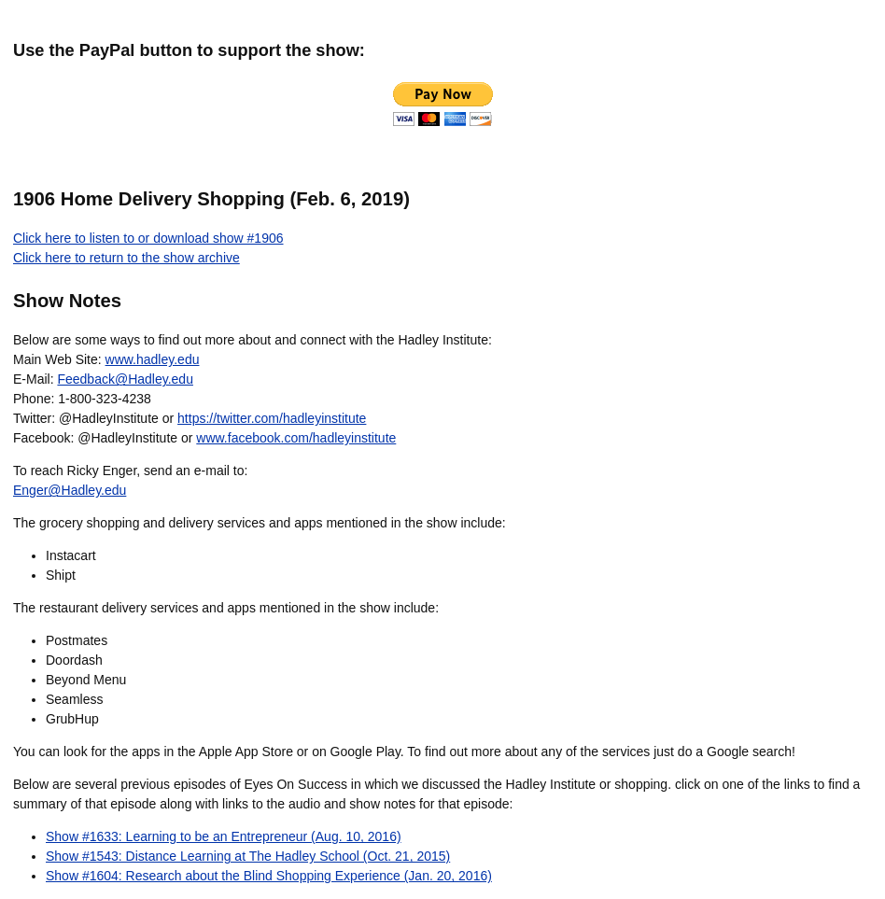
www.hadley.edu (152, 359)
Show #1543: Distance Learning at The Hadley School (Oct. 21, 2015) (248, 856)
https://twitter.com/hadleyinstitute (271, 418)
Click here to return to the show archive (126, 257)
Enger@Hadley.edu (69, 490)
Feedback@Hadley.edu (124, 379)
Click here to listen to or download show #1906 (148, 238)
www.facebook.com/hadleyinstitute (296, 437)
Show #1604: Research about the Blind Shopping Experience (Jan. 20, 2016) (269, 875)
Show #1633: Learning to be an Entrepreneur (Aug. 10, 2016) (223, 836)
